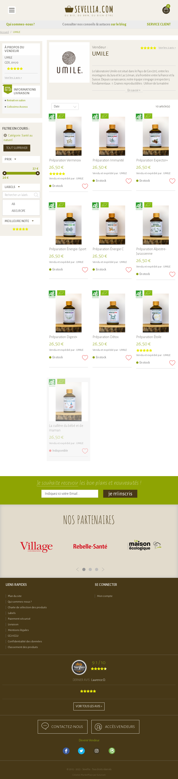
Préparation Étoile (148, 337)
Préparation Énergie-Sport (67, 249)
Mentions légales (18, 630)
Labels (12, 613)
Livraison (13, 624)
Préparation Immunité (108, 160)
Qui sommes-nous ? (20, 24)
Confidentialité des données (25, 641)
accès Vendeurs (120, 727)
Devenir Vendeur (89, 740)
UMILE (79, 178)
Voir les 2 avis (167, 47)
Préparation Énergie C (108, 249)
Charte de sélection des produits (27, 607)
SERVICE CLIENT (159, 24)
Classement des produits (23, 647)
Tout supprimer (17, 148)
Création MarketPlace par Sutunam (89, 775)
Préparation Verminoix (65, 160)
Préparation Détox (106, 337)
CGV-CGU (13, 635)
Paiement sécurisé (19, 618)
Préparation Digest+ (63, 337)
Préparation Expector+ (152, 160)
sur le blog (118, 24)
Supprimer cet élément (5, 135)
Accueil (4, 32)
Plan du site (15, 596)
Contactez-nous (67, 727)
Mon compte (105, 596)
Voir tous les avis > (89, 706)
